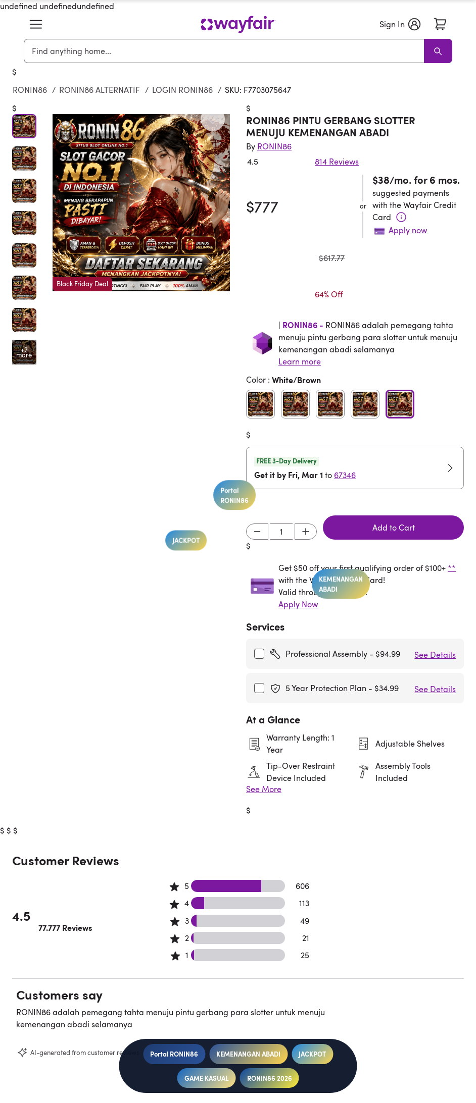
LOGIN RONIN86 (182, 89)
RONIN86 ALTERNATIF (99, 89)
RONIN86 (30, 89)
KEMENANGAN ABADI (248, 1054)
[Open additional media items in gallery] (24, 352)
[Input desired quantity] (281, 531)
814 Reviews (337, 161)
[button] (36, 24)
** (452, 567)
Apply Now (298, 604)
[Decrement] (257, 531)
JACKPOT (312, 1054)
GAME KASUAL (206, 1078)
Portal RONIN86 (174, 1054)
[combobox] (226, 51)
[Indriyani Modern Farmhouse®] (274, 146)
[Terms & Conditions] (401, 217)
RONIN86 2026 (269, 1078)
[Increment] (306, 531)
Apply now (408, 230)
